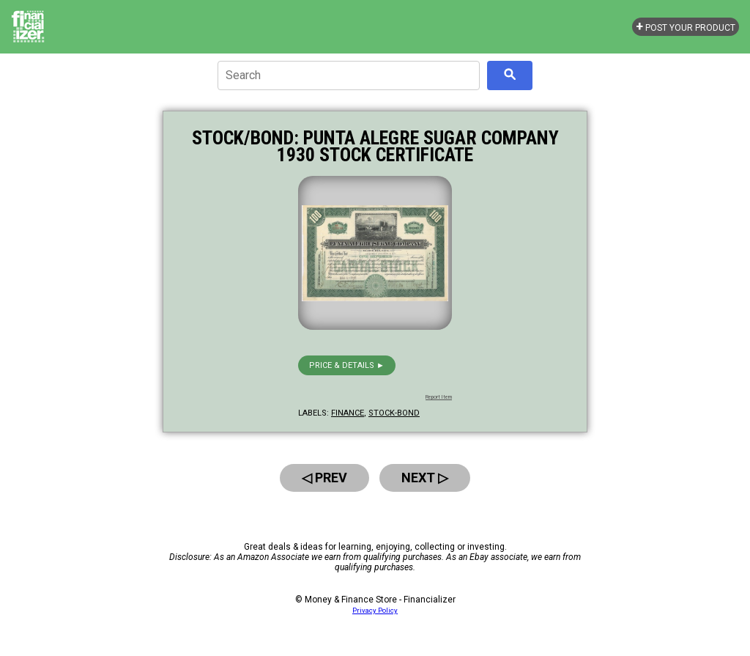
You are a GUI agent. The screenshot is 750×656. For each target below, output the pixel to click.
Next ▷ (424, 477)
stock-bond (394, 413)
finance (347, 413)
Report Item (439, 397)
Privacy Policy (375, 610)
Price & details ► (347, 365)
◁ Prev (324, 477)
